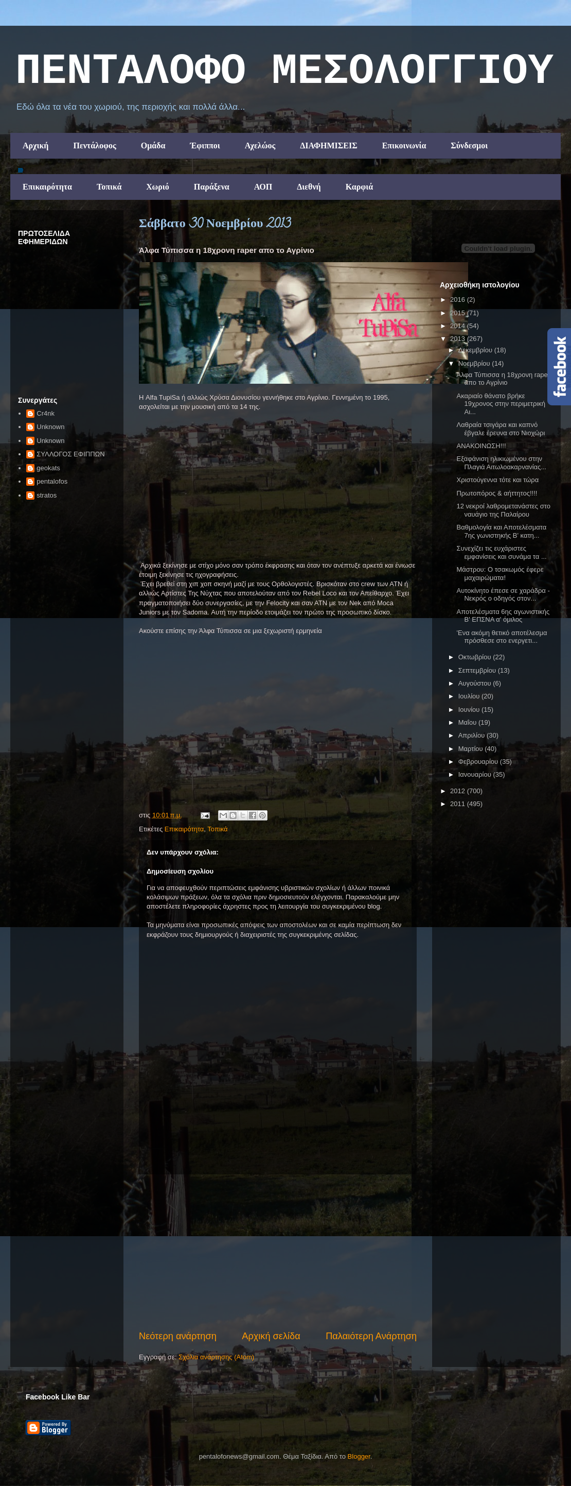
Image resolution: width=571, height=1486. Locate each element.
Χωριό (157, 186)
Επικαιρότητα (47, 186)
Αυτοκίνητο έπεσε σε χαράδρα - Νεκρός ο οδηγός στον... (502, 595)
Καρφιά (359, 186)
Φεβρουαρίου (479, 761)
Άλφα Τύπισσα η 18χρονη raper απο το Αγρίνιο (503, 379)
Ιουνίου (469, 709)
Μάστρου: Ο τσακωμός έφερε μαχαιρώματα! (499, 574)
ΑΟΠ (263, 186)
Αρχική (35, 145)
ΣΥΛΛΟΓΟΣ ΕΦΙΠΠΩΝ (70, 454)
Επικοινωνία (404, 145)
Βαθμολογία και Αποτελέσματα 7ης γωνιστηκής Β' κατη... (501, 531)
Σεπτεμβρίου (478, 670)
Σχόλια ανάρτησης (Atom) (216, 1357)
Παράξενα (211, 186)
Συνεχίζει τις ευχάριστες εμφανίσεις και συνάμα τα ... (501, 552)
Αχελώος (260, 145)
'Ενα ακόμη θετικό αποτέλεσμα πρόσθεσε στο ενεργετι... (501, 637)
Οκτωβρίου (475, 657)
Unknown (50, 427)
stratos (47, 495)
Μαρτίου (471, 749)
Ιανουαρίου (475, 774)
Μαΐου (468, 722)
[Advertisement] (278, 1252)
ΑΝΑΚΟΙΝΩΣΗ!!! (481, 446)
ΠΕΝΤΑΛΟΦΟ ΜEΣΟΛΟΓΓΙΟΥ (284, 71)
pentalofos (52, 481)
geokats (48, 468)
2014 (458, 326)
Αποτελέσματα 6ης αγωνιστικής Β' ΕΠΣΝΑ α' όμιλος (502, 616)
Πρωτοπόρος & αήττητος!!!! (496, 493)
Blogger (359, 1456)
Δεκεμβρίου (476, 350)
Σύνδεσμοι (469, 145)
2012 (458, 791)
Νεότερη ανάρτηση (178, 1336)
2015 (458, 313)
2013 (458, 339)
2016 (458, 299)
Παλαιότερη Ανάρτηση (371, 1336)
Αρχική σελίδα (271, 1336)
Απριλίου (472, 735)
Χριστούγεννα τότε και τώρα (497, 480)
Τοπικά (109, 186)
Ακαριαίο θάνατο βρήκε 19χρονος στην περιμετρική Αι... (500, 404)
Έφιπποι (205, 145)
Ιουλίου (469, 696)
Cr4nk (46, 413)
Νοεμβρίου (475, 363)
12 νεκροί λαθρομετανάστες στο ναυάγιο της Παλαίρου (503, 510)
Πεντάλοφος (94, 145)
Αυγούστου (475, 683)
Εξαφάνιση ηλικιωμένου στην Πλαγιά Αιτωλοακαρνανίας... (501, 463)
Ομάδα (153, 145)
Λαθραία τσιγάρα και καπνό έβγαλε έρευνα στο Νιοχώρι (500, 429)
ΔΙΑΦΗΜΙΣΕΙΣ (329, 145)
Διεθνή (308, 186)
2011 (458, 804)
